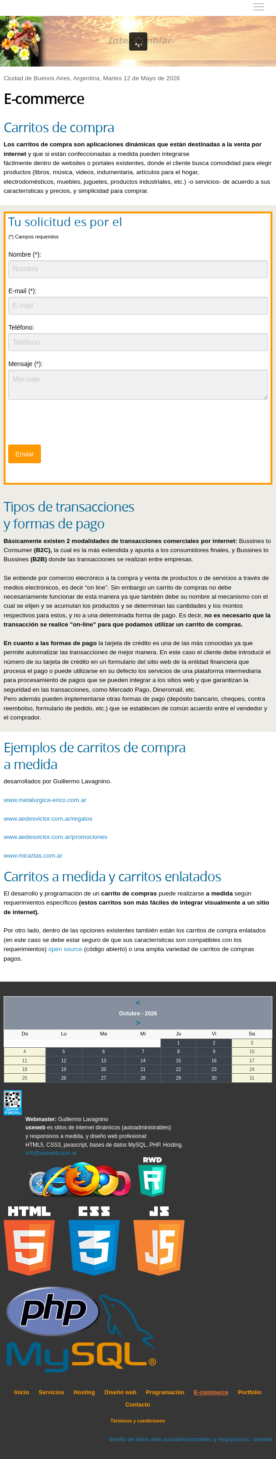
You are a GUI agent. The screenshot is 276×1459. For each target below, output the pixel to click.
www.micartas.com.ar (33, 855)
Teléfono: (21, 327)
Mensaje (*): (25, 363)
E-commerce (211, 1392)
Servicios (51, 1392)
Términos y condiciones (137, 1420)
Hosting (84, 1392)
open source (65, 949)
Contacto (138, 1405)
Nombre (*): (24, 254)
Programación (165, 1392)
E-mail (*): (22, 291)
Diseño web (120, 1392)
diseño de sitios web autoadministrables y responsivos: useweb (190, 1439)
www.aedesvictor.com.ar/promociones (55, 836)
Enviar (24, 454)
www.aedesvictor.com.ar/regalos (48, 818)
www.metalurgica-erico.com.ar (45, 800)
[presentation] (77, 425)
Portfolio (249, 1392)
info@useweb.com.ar (51, 1153)
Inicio (21, 1392)
